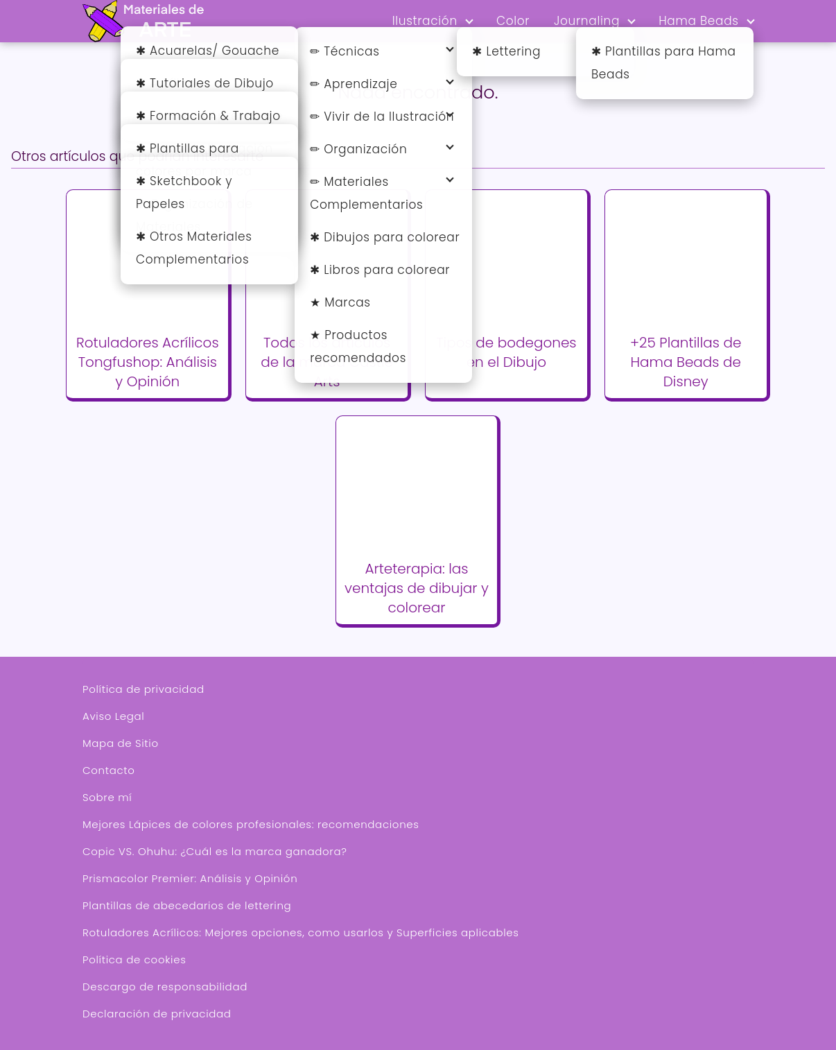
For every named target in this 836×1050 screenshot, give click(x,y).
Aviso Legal (113, 716)
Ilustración (425, 20)
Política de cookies (134, 959)
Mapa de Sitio (120, 743)
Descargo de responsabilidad (164, 986)
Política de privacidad (143, 689)
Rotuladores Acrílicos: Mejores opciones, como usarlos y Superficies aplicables (300, 932)
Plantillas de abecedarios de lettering (186, 905)
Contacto (108, 770)
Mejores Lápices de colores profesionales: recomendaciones (250, 824)
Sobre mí (107, 797)
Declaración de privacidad (157, 1013)
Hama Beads (699, 20)
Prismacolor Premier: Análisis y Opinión (189, 878)
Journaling (587, 20)
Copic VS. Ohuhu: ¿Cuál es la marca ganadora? (214, 851)
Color (513, 20)
